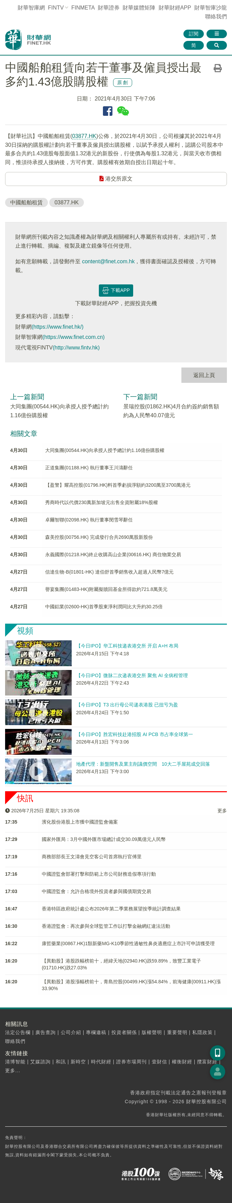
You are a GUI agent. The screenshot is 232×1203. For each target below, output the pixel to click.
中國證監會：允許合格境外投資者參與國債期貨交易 (96, 891)
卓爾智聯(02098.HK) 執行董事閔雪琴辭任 (88, 519)
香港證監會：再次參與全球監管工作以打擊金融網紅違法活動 (106, 926)
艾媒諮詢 (40, 1061)
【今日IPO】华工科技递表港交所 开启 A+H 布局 (127, 646)
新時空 (78, 1061)
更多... (12, 1070)
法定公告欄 (18, 1032)
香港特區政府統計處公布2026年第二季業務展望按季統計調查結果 (111, 908)
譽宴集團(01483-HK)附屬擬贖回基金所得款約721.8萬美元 (106, 589)
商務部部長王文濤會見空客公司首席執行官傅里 (92, 856)
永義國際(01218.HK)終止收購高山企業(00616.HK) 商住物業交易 (113, 554)
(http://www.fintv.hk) (76, 347)
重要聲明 (177, 1032)
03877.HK (84, 136)
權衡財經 (182, 1061)
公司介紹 (71, 1032)
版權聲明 (152, 1032)
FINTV (56, 8)
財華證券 (109, 8)
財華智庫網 (31, 8)
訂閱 (193, 33)
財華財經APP (175, 8)
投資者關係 (124, 1032)
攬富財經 (207, 1061)
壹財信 (159, 1061)
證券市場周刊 (131, 1061)
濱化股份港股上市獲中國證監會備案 (80, 822)
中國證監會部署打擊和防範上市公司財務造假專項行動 (99, 874)
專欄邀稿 (96, 1032)
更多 (222, 810)
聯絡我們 (216, 16)
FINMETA (82, 8)
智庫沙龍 (210, 8)
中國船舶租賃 (26, 202)
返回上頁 (204, 375)
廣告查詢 (45, 1032)
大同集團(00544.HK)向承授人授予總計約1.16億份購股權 (104, 450)
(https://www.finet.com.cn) (73, 337)
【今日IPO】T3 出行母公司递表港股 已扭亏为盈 (127, 704)
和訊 (61, 1061)
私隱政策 (202, 1032)
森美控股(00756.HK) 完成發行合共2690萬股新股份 (99, 537)
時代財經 (101, 1061)
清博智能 (15, 1061)
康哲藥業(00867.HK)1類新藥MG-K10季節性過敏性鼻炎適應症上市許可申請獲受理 (128, 943)
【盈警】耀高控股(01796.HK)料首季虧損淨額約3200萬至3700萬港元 (118, 485)
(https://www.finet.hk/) (58, 327)
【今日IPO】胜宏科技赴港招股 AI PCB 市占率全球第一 (134, 734)
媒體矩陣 (139, 8)
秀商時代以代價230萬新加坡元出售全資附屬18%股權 (101, 502)
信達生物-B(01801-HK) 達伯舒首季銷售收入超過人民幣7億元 (109, 572)
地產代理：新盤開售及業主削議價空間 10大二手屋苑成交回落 (143, 764)
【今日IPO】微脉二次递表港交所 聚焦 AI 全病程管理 (132, 675)
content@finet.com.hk (108, 261)
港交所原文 (116, 179)
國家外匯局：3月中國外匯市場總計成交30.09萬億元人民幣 (104, 839)
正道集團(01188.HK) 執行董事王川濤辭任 (88, 467)
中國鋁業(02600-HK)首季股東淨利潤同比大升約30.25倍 (103, 606)
